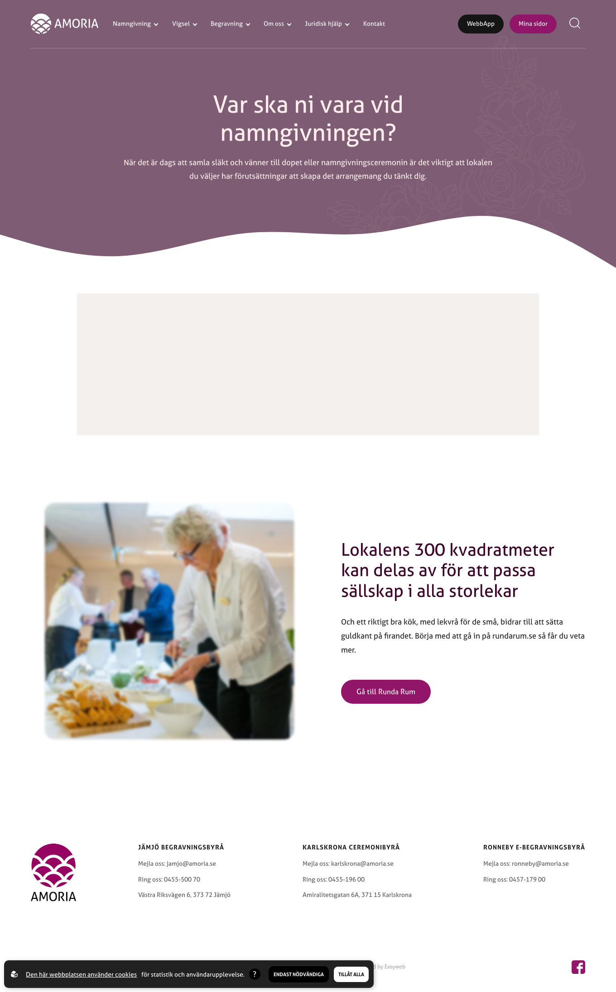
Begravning (227, 23)
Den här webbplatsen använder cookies (81, 974)
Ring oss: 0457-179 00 (514, 879)
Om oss (274, 23)
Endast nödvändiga (299, 974)
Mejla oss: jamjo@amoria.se (177, 863)
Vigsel (181, 23)
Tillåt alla (351, 974)
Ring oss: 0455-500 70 (169, 879)
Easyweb (395, 966)
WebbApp (481, 23)
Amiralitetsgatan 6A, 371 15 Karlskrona (357, 895)
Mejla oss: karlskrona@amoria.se (348, 863)
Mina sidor (533, 23)
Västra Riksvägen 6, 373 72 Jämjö (184, 895)
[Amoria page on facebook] (578, 967)
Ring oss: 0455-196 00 (334, 879)
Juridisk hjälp (323, 23)
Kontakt (374, 23)
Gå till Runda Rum (385, 691)
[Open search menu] (576, 24)
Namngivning (132, 23)
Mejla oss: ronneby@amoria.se (526, 863)
